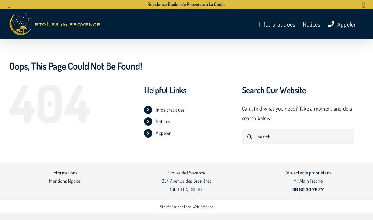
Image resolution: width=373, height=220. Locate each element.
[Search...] (298, 136)
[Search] (249, 136)
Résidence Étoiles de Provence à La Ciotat (186, 4)
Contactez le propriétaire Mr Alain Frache (308, 181)
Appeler (163, 133)
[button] (9, 4)
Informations (65, 173)
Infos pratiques (170, 110)
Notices (163, 121)
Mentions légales (65, 181)
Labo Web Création (199, 206)
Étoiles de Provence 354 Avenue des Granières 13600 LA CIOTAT (186, 181)
